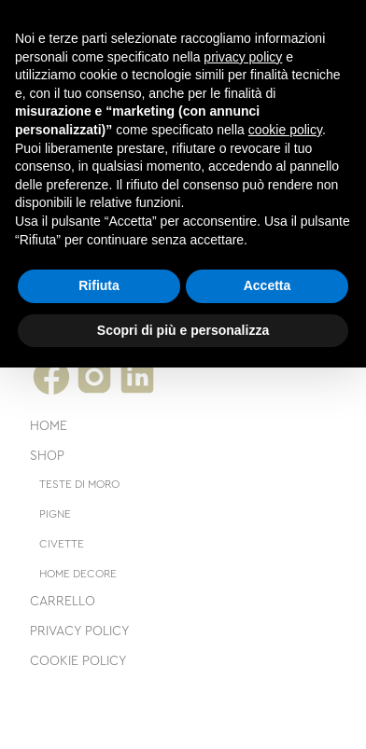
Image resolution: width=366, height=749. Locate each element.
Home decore (78, 573)
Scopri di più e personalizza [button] (183, 330)
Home (48, 426)
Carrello (62, 601)
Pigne (55, 514)
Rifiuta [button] (99, 285)
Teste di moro (79, 484)
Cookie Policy (78, 661)
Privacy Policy (80, 631)
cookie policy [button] (285, 129)
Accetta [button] (267, 285)
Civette (61, 543)
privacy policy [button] (243, 56)
